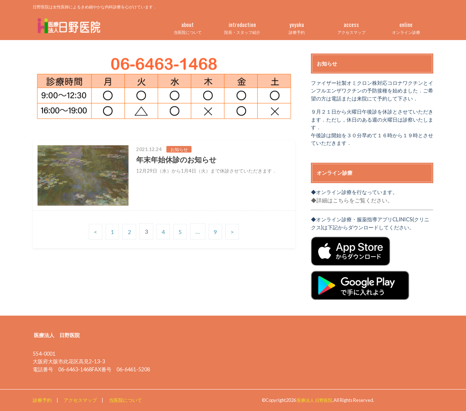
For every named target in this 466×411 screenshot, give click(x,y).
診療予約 (296, 26)
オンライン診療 (406, 26)
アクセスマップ (351, 26)
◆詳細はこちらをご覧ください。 (349, 200)
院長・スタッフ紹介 (242, 26)
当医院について (187, 26)
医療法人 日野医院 (316, 400)
